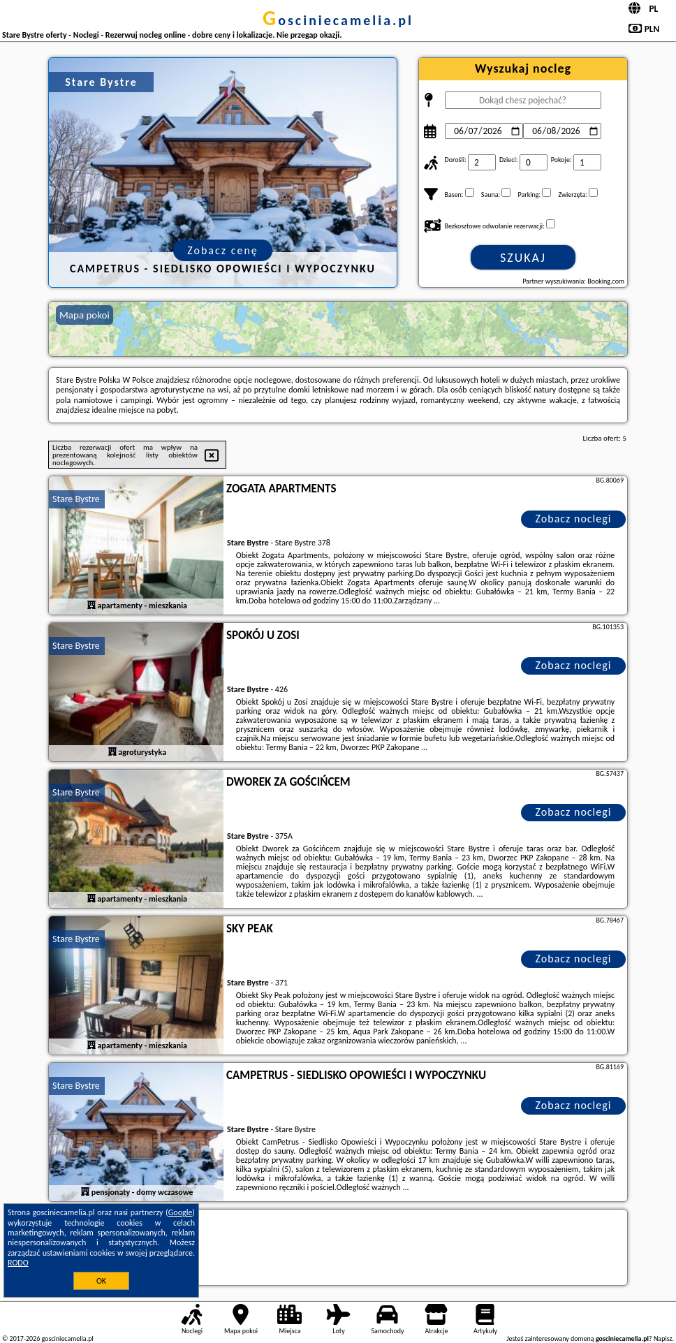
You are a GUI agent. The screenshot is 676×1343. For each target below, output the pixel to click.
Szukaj (523, 257)
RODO (18, 1263)
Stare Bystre (76, 499)
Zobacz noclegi (574, 518)
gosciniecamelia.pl (338, 20)
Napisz (663, 1338)
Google (180, 1212)
